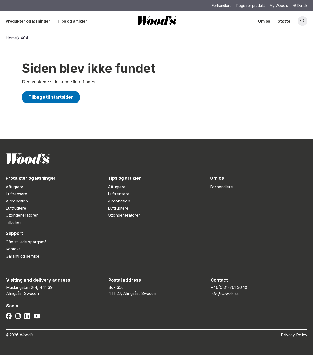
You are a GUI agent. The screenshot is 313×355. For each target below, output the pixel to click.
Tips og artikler (72, 21)
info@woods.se (225, 293)
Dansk (300, 5)
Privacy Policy (294, 334)
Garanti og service (22, 256)
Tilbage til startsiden (51, 97)
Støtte (284, 21)
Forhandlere (221, 186)
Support (14, 233)
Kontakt (13, 249)
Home (11, 38)
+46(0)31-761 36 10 (229, 287)
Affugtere (14, 186)
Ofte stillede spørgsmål (26, 241)
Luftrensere (16, 193)
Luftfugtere (16, 208)
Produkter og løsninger (28, 21)
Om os (264, 21)
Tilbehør (13, 222)
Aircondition (17, 201)
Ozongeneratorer (22, 215)
